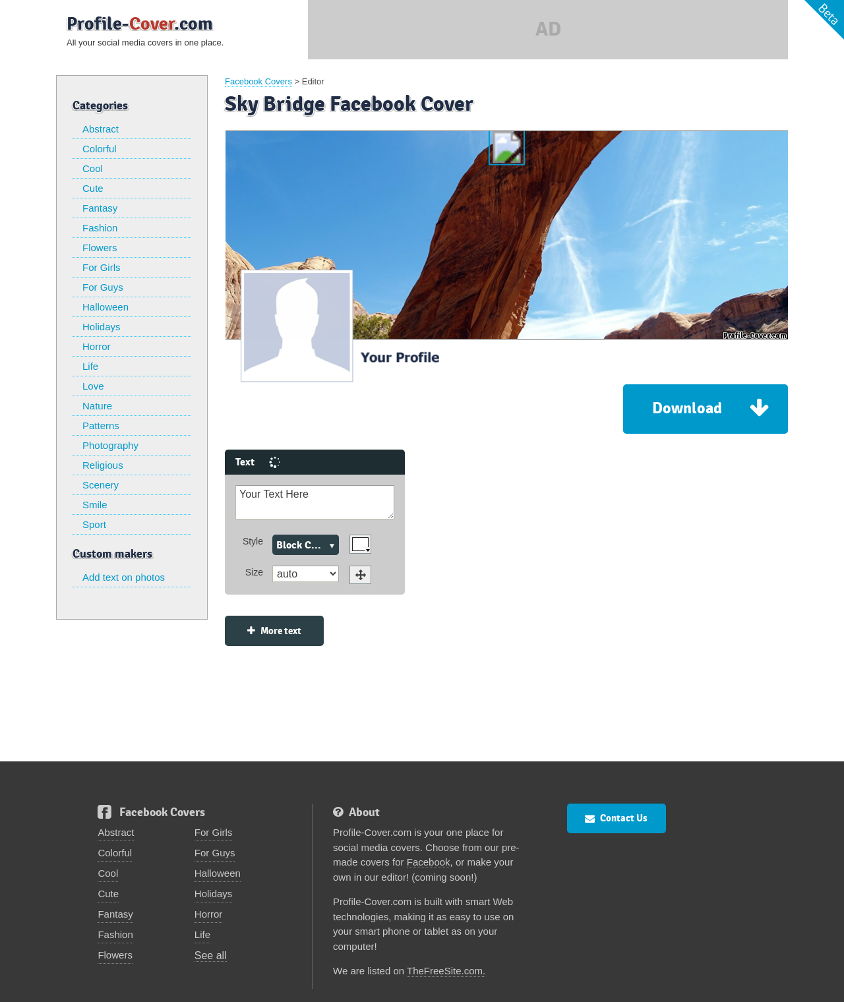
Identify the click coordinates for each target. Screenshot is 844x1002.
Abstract (100, 128)
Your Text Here (195, 468)
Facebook (428, 827)
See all (211, 921)
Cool (92, 168)
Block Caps (182, 510)
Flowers (99, 247)
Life (90, 366)
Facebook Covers (258, 81)
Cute (93, 188)
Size (135, 538)
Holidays (101, 326)
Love (93, 386)
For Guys (102, 287)
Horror (96, 346)
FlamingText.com (641, 984)
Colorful (99, 148)
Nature (97, 405)
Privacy (561, 984)
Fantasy (99, 208)
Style (133, 507)
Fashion (99, 227)
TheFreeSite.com (445, 936)
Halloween (105, 306)
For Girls (101, 267)
